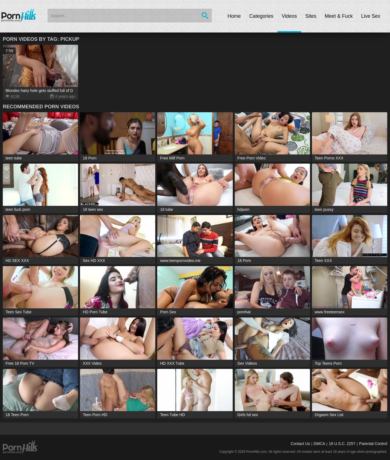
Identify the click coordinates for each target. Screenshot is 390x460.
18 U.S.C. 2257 (342, 443)
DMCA (319, 443)
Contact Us (300, 443)
